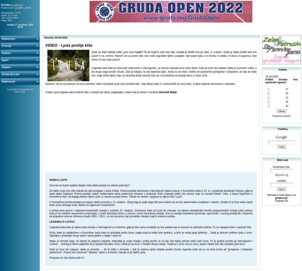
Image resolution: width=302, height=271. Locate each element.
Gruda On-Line (20, 74)
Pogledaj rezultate (281, 116)
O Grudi (20, 46)
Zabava (20, 67)
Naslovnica (20, 38)
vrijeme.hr (18, 5)
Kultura (20, 53)
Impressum (20, 81)
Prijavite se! (281, 200)
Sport (20, 60)
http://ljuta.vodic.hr (152, 83)
